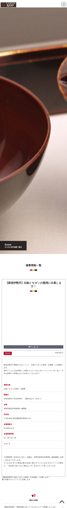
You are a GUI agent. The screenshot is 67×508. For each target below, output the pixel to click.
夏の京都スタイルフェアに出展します (16, 479)
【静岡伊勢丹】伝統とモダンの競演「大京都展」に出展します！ (26, 477)
